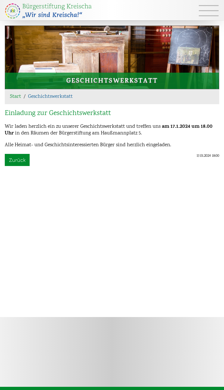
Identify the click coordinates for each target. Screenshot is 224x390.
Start (15, 96)
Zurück (17, 160)
